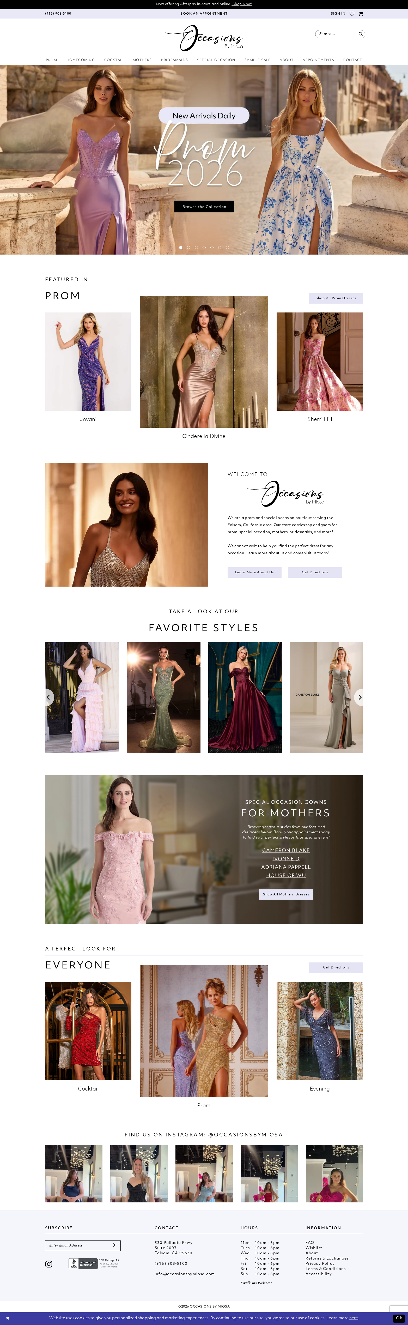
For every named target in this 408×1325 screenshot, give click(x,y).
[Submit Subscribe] (114, 1245)
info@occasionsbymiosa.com (185, 1274)
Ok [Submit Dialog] (399, 1318)
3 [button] (196, 247)
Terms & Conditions (326, 1269)
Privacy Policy (320, 1264)
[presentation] (82, 697)
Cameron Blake (286, 850)
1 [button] (180, 247)
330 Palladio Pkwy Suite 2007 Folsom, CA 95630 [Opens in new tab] (174, 1248)
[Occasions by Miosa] (204, 38)
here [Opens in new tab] (353, 1318)
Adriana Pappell (286, 867)
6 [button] (219, 247)
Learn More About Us (254, 572)
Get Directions (315, 572)
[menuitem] (58, 13)
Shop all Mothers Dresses (286, 894)
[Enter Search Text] (340, 34)
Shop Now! (242, 4)
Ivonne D (286, 859)
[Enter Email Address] (83, 1245)
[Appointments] (204, 13)
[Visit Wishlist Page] (352, 13)
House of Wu (286, 875)
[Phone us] (58, 13)
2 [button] (188, 247)
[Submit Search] (361, 34)
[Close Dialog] (8, 1318)
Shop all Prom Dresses (336, 298)
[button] (338, 13)
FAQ (310, 1243)
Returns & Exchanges (327, 1259)
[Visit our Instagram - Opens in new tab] (49, 1265)
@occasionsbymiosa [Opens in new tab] (245, 1135)
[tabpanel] (204, 160)
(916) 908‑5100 (171, 1264)
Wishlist (314, 1248)
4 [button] (204, 247)
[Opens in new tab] (73, 1173)
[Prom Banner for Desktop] (204, 160)
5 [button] (212, 247)
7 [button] (227, 247)
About (312, 1253)
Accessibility (319, 1274)
